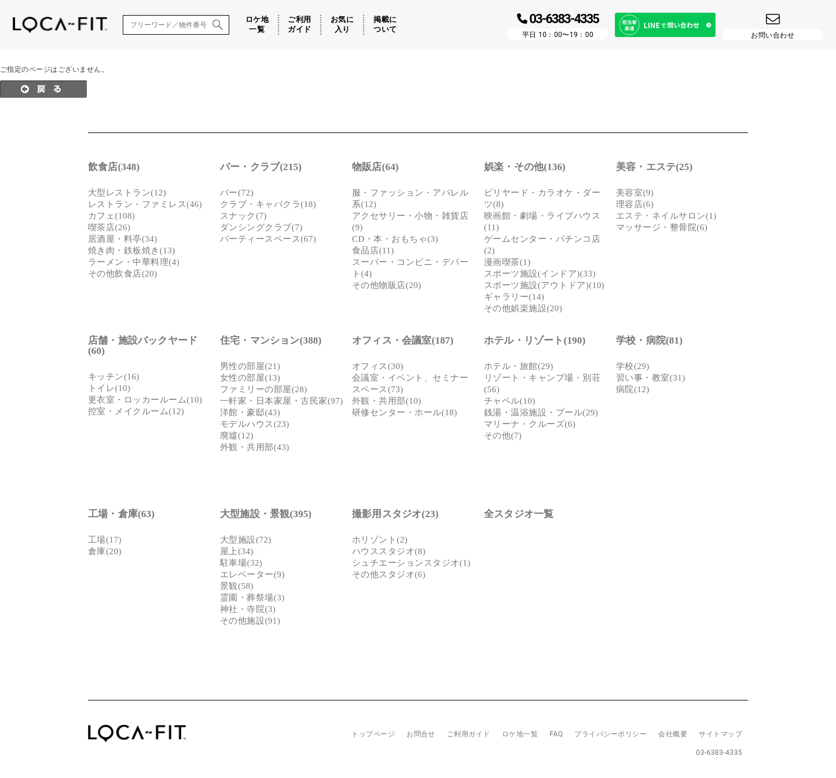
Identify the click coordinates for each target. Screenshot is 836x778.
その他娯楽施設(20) (523, 308)
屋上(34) (237, 551)
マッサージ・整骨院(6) (661, 227)
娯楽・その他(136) (525, 166)
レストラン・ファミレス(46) (145, 204)
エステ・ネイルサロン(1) (666, 215)
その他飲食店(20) (122, 273)
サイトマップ (720, 734)
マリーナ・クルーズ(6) (529, 424)
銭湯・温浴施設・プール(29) (541, 412)
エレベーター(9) (252, 574)
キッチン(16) (114, 376)
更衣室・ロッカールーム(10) (145, 399)
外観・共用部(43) (254, 447)
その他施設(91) (250, 620)
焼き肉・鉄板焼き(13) (131, 250)
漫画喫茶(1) (507, 262)
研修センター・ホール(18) (404, 412)
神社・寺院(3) (248, 609)
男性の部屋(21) (250, 366)
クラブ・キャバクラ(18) (268, 204)
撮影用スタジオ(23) (395, 513)
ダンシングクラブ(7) (261, 227)
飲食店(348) (114, 166)
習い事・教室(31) (650, 377)
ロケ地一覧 (257, 24)
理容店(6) (635, 204)
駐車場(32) (241, 562)
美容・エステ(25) (654, 166)
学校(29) (633, 366)
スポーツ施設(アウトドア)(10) (544, 285)
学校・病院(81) (649, 340)
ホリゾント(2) (380, 539)
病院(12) (633, 389)
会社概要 (672, 734)
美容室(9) (635, 192)
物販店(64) (375, 166)
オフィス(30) (378, 366)
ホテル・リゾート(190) (534, 340)
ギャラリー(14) (514, 296)
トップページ (373, 734)
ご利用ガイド (299, 24)
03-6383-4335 (719, 752)
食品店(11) (373, 250)
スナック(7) (243, 215)
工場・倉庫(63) (121, 513)
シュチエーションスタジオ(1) (411, 562)
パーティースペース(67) (268, 239)
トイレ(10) (109, 388)
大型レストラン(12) (127, 192)
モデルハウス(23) (254, 424)
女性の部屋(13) (250, 377)
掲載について (385, 24)
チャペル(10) (510, 400)
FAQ (556, 734)
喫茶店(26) (109, 227)
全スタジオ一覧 (518, 513)
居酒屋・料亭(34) (122, 239)
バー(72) (237, 192)
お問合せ (420, 734)
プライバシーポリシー (610, 734)
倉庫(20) (105, 551)
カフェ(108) (111, 215)
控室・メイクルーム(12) (136, 411)
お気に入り (342, 24)
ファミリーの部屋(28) (263, 389)
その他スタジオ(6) (389, 574)
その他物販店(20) (386, 285)
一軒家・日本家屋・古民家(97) (281, 400)
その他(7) (503, 435)
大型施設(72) (246, 539)
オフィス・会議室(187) (402, 340)
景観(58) (237, 586)
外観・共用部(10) (386, 400)
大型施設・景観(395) (265, 513)
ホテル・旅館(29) (518, 366)
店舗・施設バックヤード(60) (142, 345)
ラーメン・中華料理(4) (133, 262)
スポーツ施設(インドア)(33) (540, 273)
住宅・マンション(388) (270, 340)
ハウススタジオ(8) (389, 551)
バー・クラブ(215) (261, 166)
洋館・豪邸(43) (250, 412)
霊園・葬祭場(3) (252, 597)
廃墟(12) (237, 435)
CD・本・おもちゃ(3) (395, 239)
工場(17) (105, 539)
